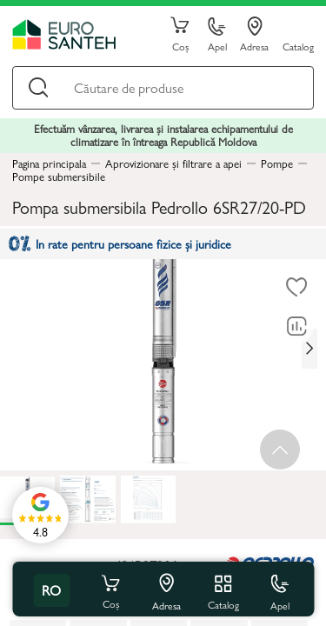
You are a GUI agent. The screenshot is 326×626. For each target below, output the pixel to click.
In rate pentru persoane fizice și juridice (120, 243)
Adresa (254, 35)
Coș (180, 35)
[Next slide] (309, 349)
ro (51, 590)
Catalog (298, 45)
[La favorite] (296, 287)
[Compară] (296, 326)
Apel (217, 35)
